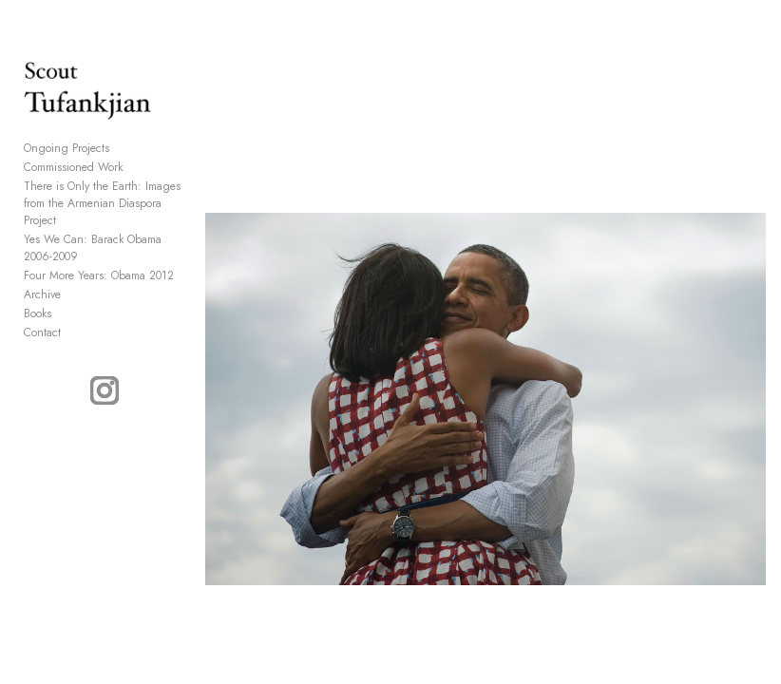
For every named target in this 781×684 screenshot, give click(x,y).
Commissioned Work (73, 167)
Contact (42, 332)
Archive (42, 294)
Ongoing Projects (66, 148)
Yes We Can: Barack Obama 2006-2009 (93, 248)
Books (37, 313)
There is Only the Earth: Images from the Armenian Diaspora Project (102, 203)
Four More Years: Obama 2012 (99, 275)
